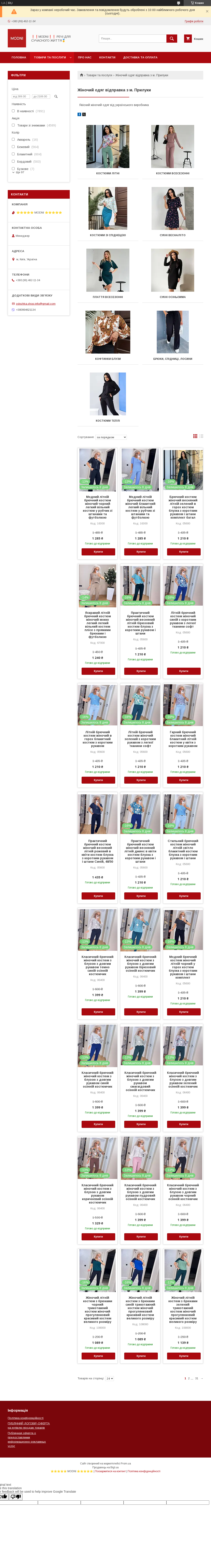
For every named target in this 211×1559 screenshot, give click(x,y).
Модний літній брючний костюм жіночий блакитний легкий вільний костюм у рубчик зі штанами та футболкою (140, 507)
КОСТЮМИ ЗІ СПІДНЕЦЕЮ (108, 235)
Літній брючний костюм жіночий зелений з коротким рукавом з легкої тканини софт (140, 739)
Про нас (85, 57)
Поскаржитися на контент (110, 1471)
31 (196, 1378)
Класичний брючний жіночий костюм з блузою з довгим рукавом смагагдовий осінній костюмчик (140, 1081)
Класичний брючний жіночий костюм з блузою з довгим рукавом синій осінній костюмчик (97, 1079)
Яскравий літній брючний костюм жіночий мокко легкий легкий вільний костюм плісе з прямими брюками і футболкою (97, 625)
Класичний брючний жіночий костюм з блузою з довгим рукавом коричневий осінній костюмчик (97, 1193)
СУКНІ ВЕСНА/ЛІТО (173, 235)
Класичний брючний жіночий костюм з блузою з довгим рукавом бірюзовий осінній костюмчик (140, 963)
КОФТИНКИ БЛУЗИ (108, 358)
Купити (98, 551)
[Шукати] (171, 38)
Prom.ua (126, 1463)
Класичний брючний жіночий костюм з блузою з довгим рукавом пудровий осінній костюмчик (140, 1192)
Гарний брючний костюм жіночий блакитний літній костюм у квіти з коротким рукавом (183, 739)
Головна (19, 57)
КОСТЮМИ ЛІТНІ (107, 173)
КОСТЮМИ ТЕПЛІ (108, 420)
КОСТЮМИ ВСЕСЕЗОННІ (172, 173)
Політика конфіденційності (25, 1418)
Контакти (107, 57)
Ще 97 (20, 172)
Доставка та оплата (140, 57)
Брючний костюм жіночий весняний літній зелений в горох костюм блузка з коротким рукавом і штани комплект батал (183, 507)
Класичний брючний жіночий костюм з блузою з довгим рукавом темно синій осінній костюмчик (97, 965)
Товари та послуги (50, 57)
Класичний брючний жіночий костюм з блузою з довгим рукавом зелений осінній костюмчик (183, 1079)
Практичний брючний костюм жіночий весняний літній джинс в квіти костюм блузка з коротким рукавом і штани (140, 851)
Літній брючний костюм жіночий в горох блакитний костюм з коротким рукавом (98, 739)
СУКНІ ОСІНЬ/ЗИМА (173, 297)
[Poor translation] (16, 1496)
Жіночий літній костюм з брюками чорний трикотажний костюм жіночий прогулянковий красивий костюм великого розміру (97, 1310)
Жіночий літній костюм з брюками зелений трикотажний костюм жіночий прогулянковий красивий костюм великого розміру (182, 1310)
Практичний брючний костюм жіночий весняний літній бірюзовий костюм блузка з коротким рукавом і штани (140, 623)
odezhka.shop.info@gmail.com (36, 303)
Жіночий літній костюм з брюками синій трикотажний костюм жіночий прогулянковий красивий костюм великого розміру (140, 1308)
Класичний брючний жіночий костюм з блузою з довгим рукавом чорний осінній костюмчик (183, 1192)
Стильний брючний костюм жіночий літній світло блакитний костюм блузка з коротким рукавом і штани (183, 849)
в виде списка (201, 437)
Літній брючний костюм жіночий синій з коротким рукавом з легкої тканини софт (183, 619)
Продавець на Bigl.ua (105, 1467)
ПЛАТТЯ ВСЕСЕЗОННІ (108, 297)
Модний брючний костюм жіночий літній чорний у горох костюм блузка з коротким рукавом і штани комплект (183, 967)
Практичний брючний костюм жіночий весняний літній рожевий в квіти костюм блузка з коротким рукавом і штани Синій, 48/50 (97, 851)
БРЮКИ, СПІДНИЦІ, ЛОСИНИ (172, 358)
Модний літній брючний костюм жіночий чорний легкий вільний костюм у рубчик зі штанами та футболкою (97, 507)
